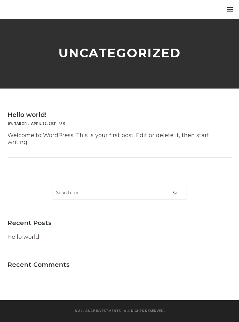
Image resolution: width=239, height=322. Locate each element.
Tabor (20, 124)
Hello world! (23, 236)
